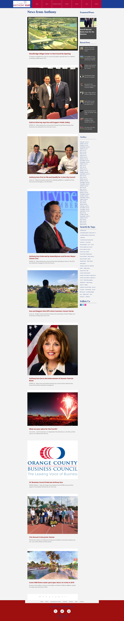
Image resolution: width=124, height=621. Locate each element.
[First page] (40, 596)
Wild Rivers (82, 282)
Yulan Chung (89, 282)
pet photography (90, 292)
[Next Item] (94, 22)
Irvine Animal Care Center (86, 247)
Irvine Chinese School (85, 249)
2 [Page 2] (46, 596)
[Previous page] (43, 596)
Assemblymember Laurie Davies (87, 235)
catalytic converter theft (85, 287)
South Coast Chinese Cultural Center (88, 277)
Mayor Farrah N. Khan (85, 258)
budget (86, 284)
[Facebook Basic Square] (81, 305)
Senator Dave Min (84, 270)
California (82, 237)
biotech (82, 284)
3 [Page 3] (49, 596)
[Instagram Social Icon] (85, 305)
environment (88, 289)
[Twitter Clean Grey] (62, 611)
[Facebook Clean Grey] (55, 611)
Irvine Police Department (86, 254)
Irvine (92, 244)
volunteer (87, 296)
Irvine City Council (84, 251)
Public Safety (87, 268)
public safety (86, 294)
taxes (91, 294)
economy (82, 289)
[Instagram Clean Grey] (69, 611)
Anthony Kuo (83, 230)
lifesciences (82, 292)
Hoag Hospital (83, 244)
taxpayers (82, 296)
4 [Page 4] (52, 596)
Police (81, 268)
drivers (93, 287)
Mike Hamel (90, 261)
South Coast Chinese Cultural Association (88, 275)
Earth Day (82, 242)
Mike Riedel (82, 263)
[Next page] (62, 596)
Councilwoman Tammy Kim (86, 240)
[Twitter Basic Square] (83, 305)
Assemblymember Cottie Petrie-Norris (88, 232)
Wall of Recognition (88, 280)
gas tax (93, 289)
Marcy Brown (91, 256)
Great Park (88, 242)
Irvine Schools (83, 256)
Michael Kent (83, 261)
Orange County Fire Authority (87, 266)
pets (81, 294)
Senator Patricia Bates (85, 273)
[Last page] (65, 596)
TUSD (81, 280)
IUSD (89, 244)
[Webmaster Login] (61, 619)
